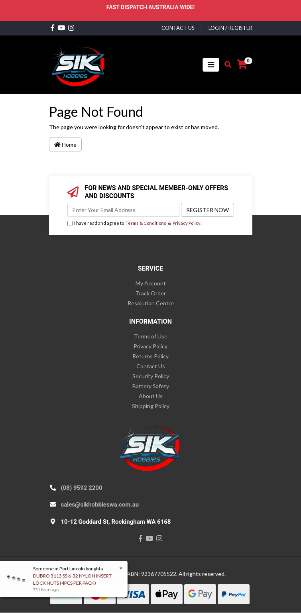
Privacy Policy (187, 223)
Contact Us (150, 366)
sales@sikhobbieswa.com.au (100, 504)
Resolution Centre (151, 303)
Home (65, 144)
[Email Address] (123, 210)
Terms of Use (150, 336)
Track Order (151, 293)
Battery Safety (150, 386)
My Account (151, 283)
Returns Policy (150, 356)
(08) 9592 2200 (81, 487)
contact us (178, 28)
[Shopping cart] (242, 64)
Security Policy (150, 376)
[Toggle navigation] (211, 65)
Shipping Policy (150, 406)
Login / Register (230, 28)
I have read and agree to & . (134, 223)
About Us (151, 396)
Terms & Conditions (146, 223)
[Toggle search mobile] (225, 64)
